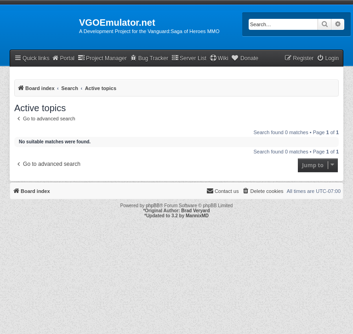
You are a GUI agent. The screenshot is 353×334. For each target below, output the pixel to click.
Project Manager (102, 58)
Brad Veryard (195, 210)
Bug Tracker (149, 58)
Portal (62, 58)
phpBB (152, 205)
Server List (188, 58)
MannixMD (197, 215)
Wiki (219, 58)
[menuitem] (328, 58)
